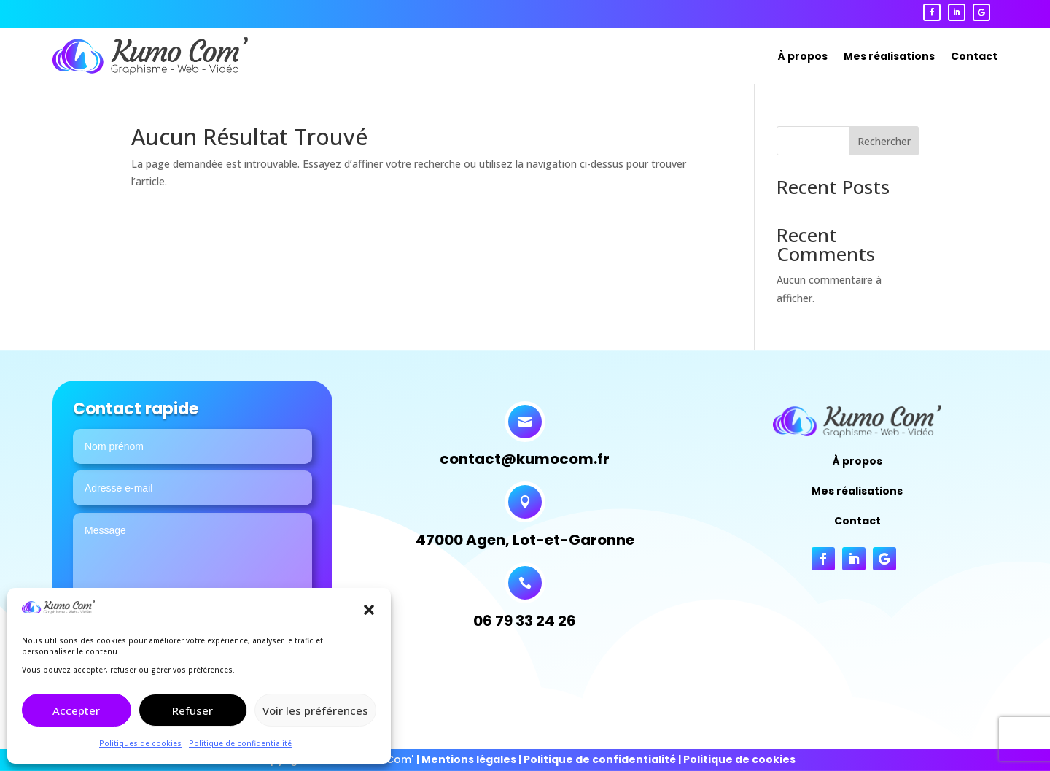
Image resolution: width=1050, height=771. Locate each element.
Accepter (76, 710)
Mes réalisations (889, 56)
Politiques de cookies (140, 743)
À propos (803, 56)
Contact (974, 56)
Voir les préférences (315, 710)
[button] (369, 610)
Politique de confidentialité (240, 743)
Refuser (192, 710)
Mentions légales (468, 759)
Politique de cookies (739, 759)
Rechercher (884, 141)
